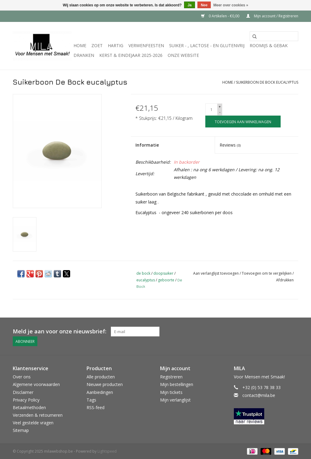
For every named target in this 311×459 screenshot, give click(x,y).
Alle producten (101, 377)
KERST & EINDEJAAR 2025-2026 (130, 55)
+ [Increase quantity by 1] (220, 106)
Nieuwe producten (105, 384)
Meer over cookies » (231, 5)
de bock (143, 273)
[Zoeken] (274, 36)
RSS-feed (95, 407)
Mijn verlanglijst (175, 399)
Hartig (115, 45)
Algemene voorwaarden (36, 384)
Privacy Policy (26, 399)
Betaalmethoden (29, 407)
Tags (91, 399)
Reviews (230, 145)
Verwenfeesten (146, 45)
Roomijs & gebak (269, 45)
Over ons (22, 377)
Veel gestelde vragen (33, 423)
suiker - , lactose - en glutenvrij (206, 45)
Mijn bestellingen (176, 384)
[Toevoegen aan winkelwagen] (243, 121)
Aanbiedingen (100, 392)
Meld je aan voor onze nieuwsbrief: (59, 331)
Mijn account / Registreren (272, 16)
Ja (189, 5)
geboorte (166, 280)
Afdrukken (285, 280)
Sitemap (21, 430)
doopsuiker (163, 273)
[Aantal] (211, 109)
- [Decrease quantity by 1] (219, 112)
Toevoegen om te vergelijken (267, 273)
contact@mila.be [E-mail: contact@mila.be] (258, 395)
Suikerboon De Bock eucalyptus (267, 82)
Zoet (97, 45)
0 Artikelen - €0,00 (220, 16)
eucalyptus (145, 280)
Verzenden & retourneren (38, 415)
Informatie (147, 145)
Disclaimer (23, 392)
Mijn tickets (171, 392)
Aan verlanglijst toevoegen (216, 273)
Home (79, 45)
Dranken (83, 55)
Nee (204, 5)
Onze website (183, 55)
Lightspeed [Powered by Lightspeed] (107, 451)
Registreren (171, 377)
